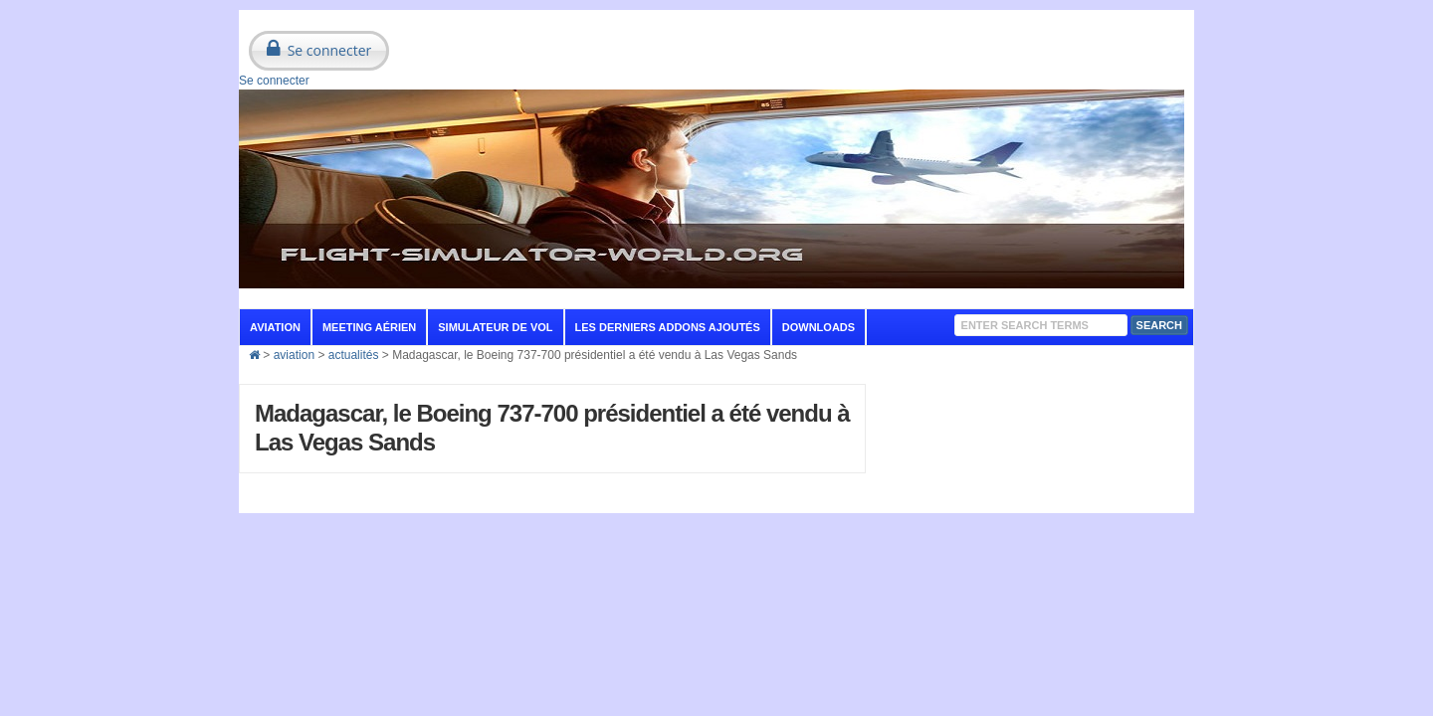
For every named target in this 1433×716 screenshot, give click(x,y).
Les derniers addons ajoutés (667, 327)
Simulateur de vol (495, 327)
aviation (275, 327)
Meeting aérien (369, 327)
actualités (353, 355)
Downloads (818, 327)
